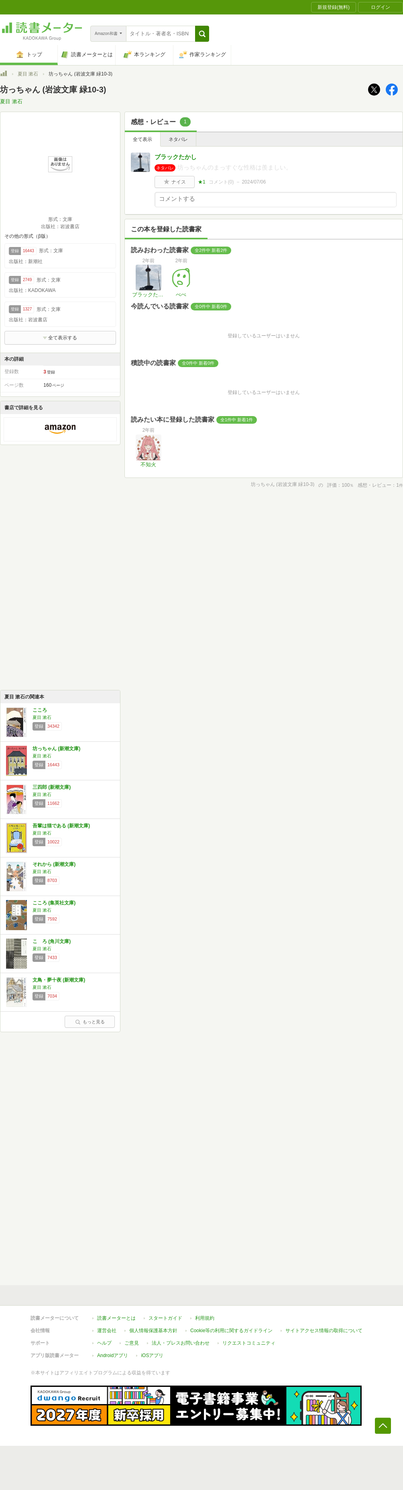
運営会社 (106, 1330)
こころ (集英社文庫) (54, 903)
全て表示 (142, 139)
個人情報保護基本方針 (153, 1330)
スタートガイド (165, 1318)
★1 (202, 182)
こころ (40, 710)
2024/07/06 (254, 182)
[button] (202, 34)
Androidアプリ (112, 1355)
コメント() (221, 182)
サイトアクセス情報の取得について (323, 1330)
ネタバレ (178, 139)
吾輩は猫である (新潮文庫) (61, 826)
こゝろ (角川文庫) (52, 941)
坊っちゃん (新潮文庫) (56, 748)
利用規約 (204, 1318)
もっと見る (90, 1022)
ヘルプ (104, 1343)
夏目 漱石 (28, 74)
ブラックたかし (176, 156)
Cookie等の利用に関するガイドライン (231, 1330)
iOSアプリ (152, 1355)
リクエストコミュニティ (248, 1343)
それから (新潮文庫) (54, 864)
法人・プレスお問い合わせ (181, 1343)
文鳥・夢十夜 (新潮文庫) (59, 980)
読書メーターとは (116, 1318)
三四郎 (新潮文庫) (52, 787)
